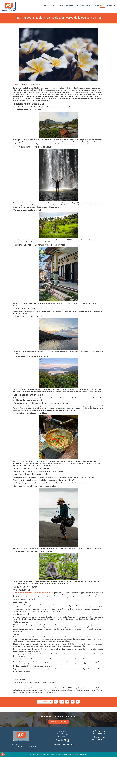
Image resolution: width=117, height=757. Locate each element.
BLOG (102, 5)
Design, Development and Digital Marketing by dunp (42, 754)
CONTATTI (108, 5)
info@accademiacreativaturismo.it (63, 744)
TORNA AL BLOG (45, 702)
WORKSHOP (61, 5)
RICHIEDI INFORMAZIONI (58, 722)
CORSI (53, 5)
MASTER (46, 5)
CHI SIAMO (95, 5)
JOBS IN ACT (85, 5)
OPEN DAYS (70, 5)
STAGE (77, 5)
